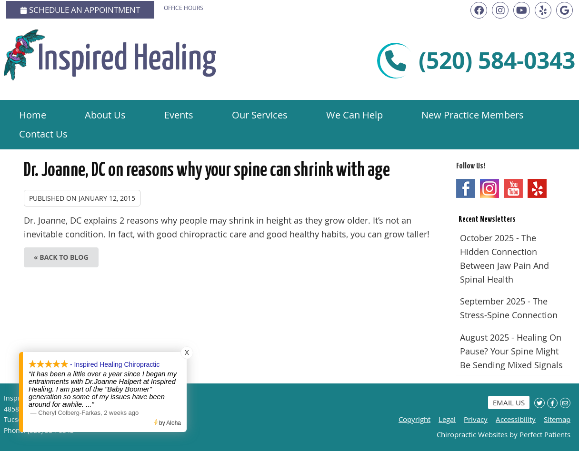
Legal (447, 419)
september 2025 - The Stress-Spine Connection (509, 308)
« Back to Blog (61, 257)
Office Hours (183, 7)
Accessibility (516, 419)
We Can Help (354, 114)
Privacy (476, 419)
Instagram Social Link (489, 188)
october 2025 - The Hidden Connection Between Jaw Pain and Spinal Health (504, 258)
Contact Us (43, 133)
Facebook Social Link (465, 188)
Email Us (509, 402)
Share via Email (565, 403)
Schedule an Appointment (80, 9)
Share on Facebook (552, 403)
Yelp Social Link (537, 188)
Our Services (260, 114)
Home (32, 114)
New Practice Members (472, 114)
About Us (105, 114)
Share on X (539, 403)
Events (178, 114)
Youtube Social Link (513, 188)
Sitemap (557, 419)
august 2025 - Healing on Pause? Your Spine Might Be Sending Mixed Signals (511, 351)
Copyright (414, 419)
